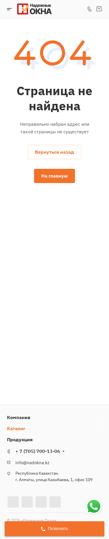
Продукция (20, 439)
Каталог (16, 428)
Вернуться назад (54, 152)
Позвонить (54, 528)
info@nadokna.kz (32, 462)
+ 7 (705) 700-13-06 (37, 451)
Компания (18, 417)
